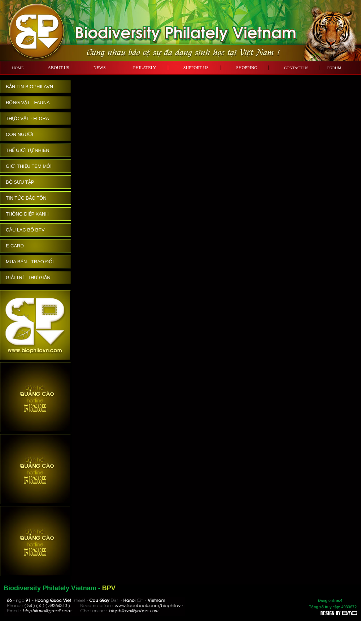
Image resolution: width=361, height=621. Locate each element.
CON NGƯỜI (19, 134)
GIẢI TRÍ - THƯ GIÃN (28, 277)
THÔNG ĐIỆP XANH (27, 214)
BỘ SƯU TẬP (20, 182)
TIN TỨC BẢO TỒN (26, 198)
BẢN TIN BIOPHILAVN (29, 86)
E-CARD (15, 245)
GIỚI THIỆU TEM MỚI (29, 166)
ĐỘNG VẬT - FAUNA (28, 102)
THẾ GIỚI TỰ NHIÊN (27, 150)
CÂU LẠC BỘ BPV (25, 230)
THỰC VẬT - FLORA (27, 118)
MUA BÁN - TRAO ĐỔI (30, 261)
